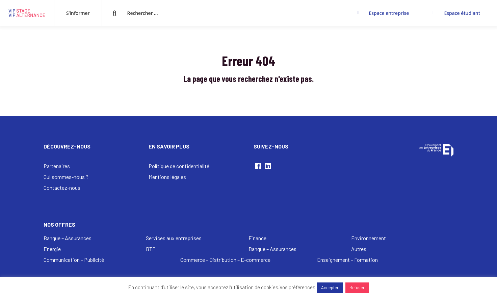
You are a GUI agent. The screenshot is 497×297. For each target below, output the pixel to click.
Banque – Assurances (67, 238)
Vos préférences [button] (297, 287)
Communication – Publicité (74, 259)
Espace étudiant (462, 13)
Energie (52, 249)
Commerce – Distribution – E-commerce (225, 259)
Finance (257, 238)
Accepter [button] (330, 287)
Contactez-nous (62, 187)
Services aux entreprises (174, 238)
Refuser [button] (357, 287)
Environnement (368, 238)
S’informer (78, 13)
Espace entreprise (389, 13)
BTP (151, 249)
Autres (358, 249)
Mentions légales (167, 177)
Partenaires (57, 166)
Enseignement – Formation (347, 259)
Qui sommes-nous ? (66, 177)
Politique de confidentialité (179, 166)
